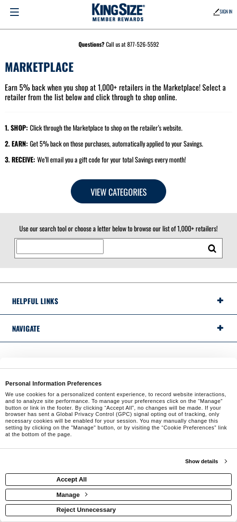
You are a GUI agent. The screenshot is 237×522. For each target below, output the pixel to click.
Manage (71, 494)
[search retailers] (212, 248)
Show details (201, 461)
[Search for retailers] (60, 246)
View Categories (119, 192)
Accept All (71, 479)
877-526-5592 (143, 44)
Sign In (222, 11)
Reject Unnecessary (86, 509)
